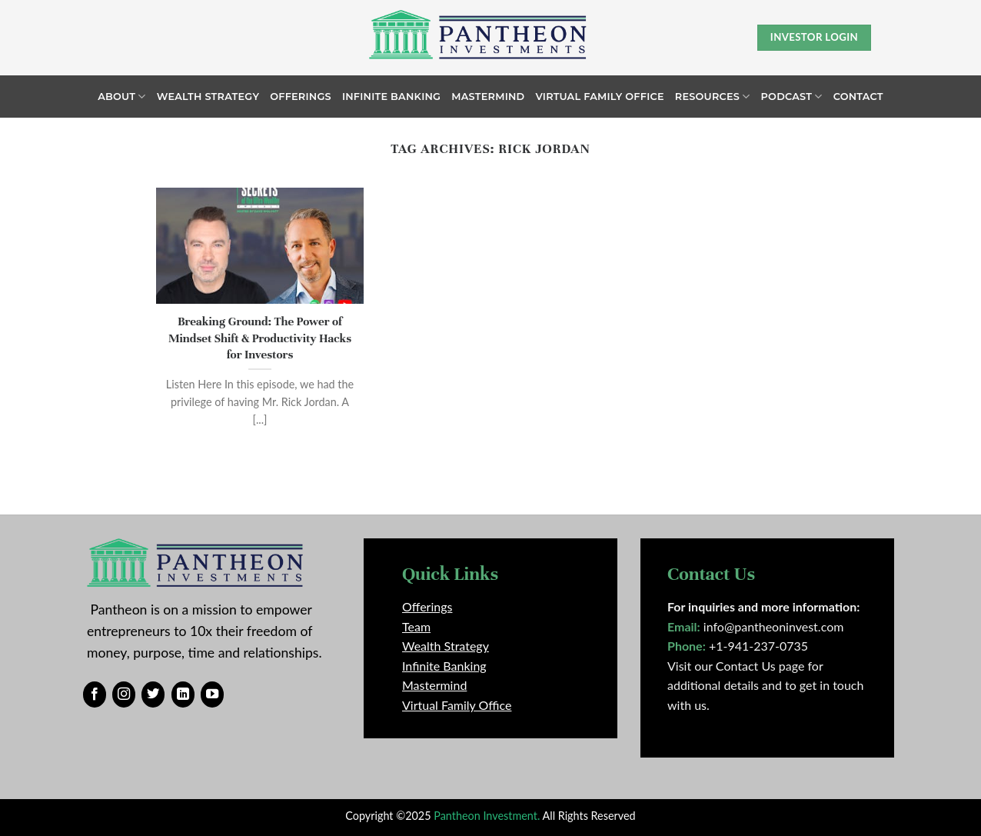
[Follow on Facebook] (94, 694)
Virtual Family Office (599, 96)
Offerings (300, 96)
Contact (858, 96)
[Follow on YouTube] (212, 694)
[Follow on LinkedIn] (183, 694)
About (121, 96)
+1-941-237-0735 (758, 645)
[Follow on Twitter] (153, 694)
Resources (712, 96)
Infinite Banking (391, 96)
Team (416, 626)
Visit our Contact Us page (735, 665)
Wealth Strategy (208, 96)
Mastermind (487, 96)
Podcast (792, 96)
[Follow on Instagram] (123, 694)
